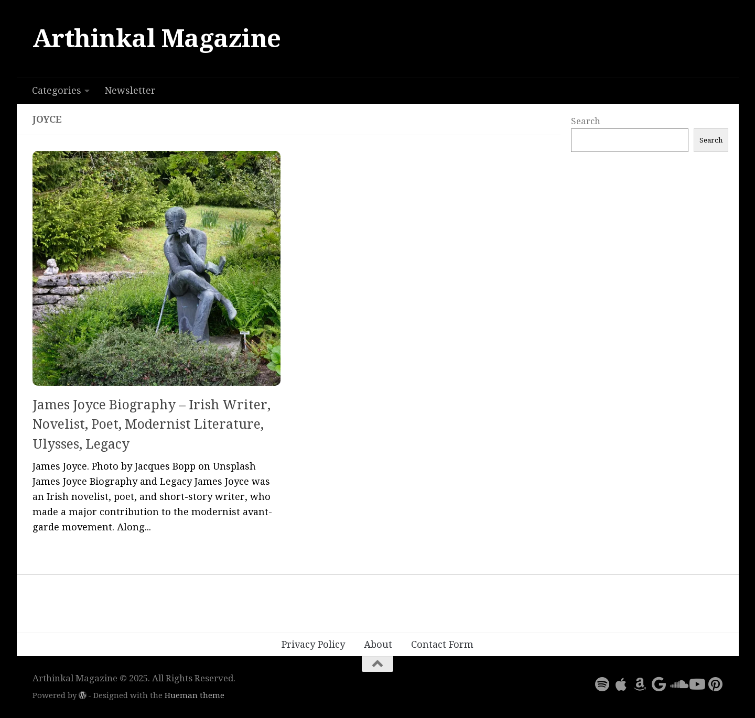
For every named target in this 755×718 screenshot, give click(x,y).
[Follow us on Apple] (620, 684)
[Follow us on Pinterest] (715, 684)
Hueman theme (194, 695)
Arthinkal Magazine (157, 38)
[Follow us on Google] (658, 684)
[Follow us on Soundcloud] (677, 684)
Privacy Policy (313, 644)
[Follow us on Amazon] (639, 684)
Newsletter (130, 90)
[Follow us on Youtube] (696, 684)
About (378, 644)
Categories (56, 90)
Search (585, 121)
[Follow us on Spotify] (602, 684)
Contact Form (442, 644)
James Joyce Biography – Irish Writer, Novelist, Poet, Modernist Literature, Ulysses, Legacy (152, 424)
